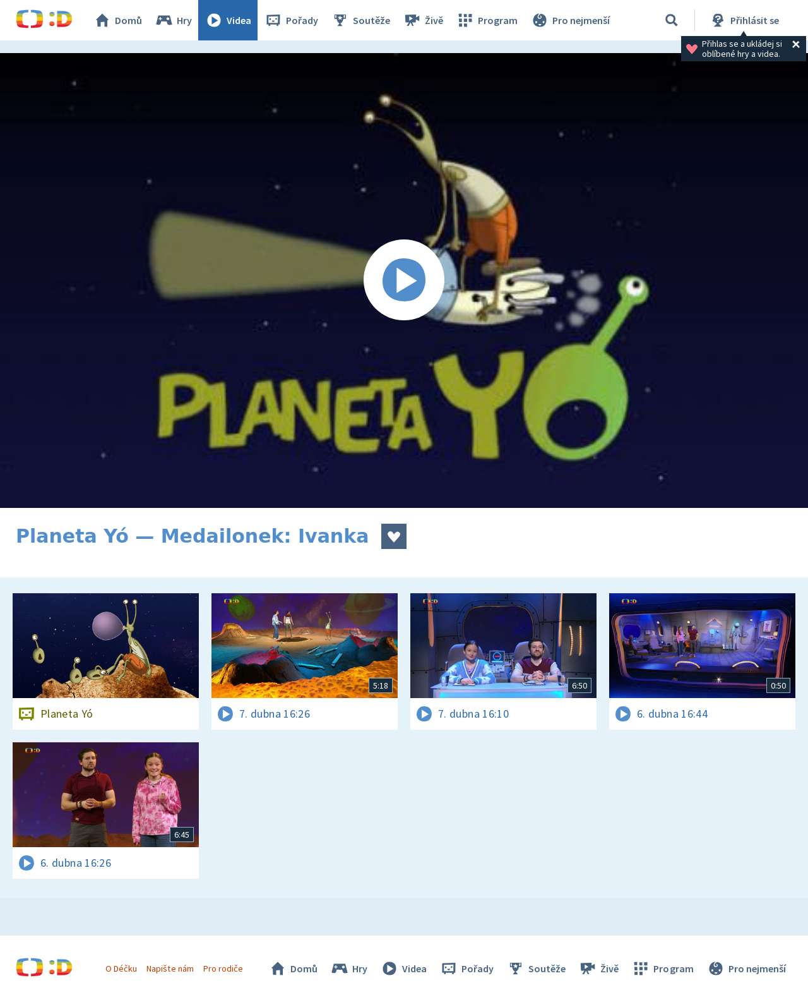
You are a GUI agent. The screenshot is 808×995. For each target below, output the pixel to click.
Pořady (291, 20)
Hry (173, 20)
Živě (423, 20)
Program (487, 20)
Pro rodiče (223, 968)
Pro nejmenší (570, 20)
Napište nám (169, 968)
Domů (117, 20)
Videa (228, 20)
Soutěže (360, 20)
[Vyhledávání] (671, 20)
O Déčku (121, 968)
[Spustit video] (404, 280)
